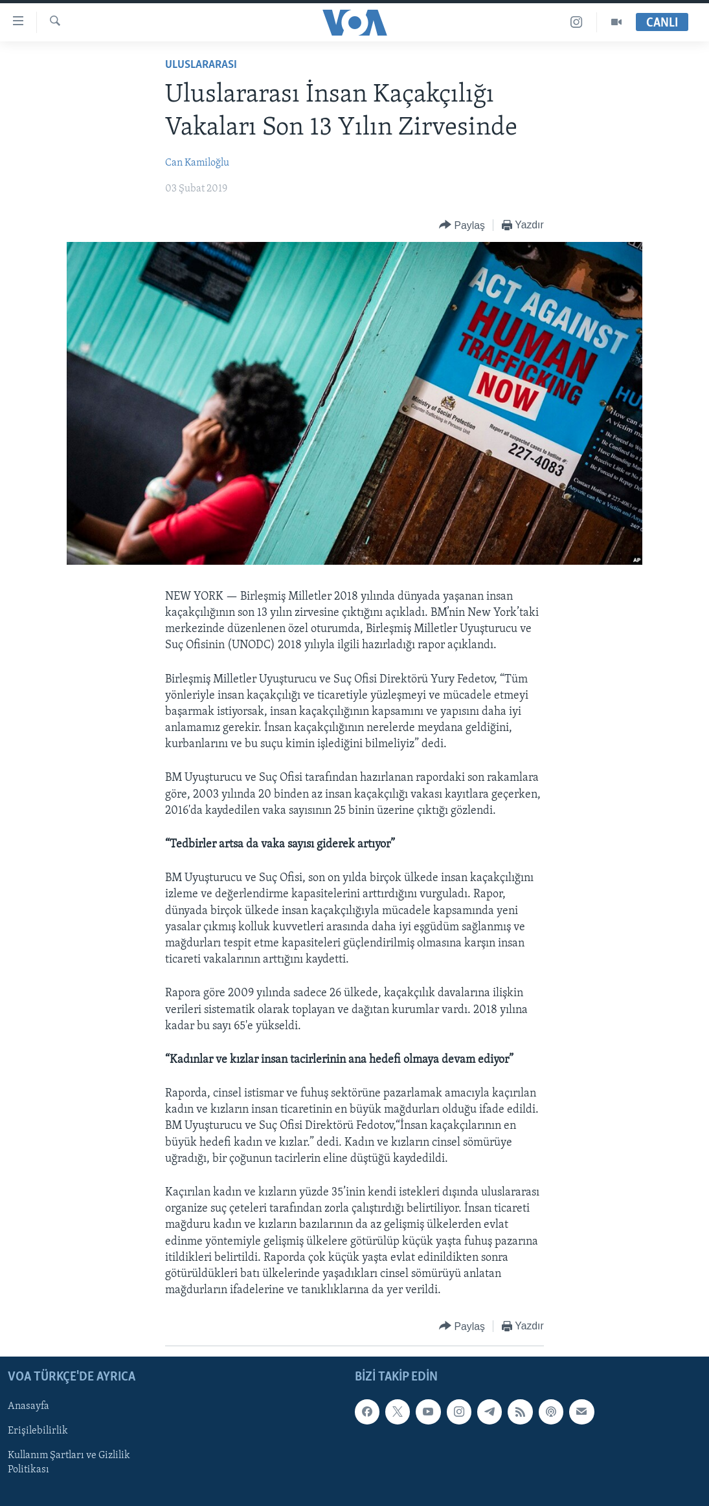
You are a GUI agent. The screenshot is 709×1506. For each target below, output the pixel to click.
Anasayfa (28, 1407)
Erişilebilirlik (38, 1431)
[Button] (462, 225)
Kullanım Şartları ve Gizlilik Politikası (69, 1463)
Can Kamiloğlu (197, 163)
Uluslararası (201, 65)
